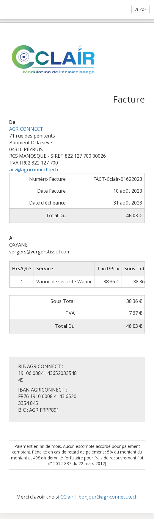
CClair (66, 497)
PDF (140, 9)
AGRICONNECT (26, 129)
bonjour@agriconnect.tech (108, 497)
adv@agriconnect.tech (33, 169)
